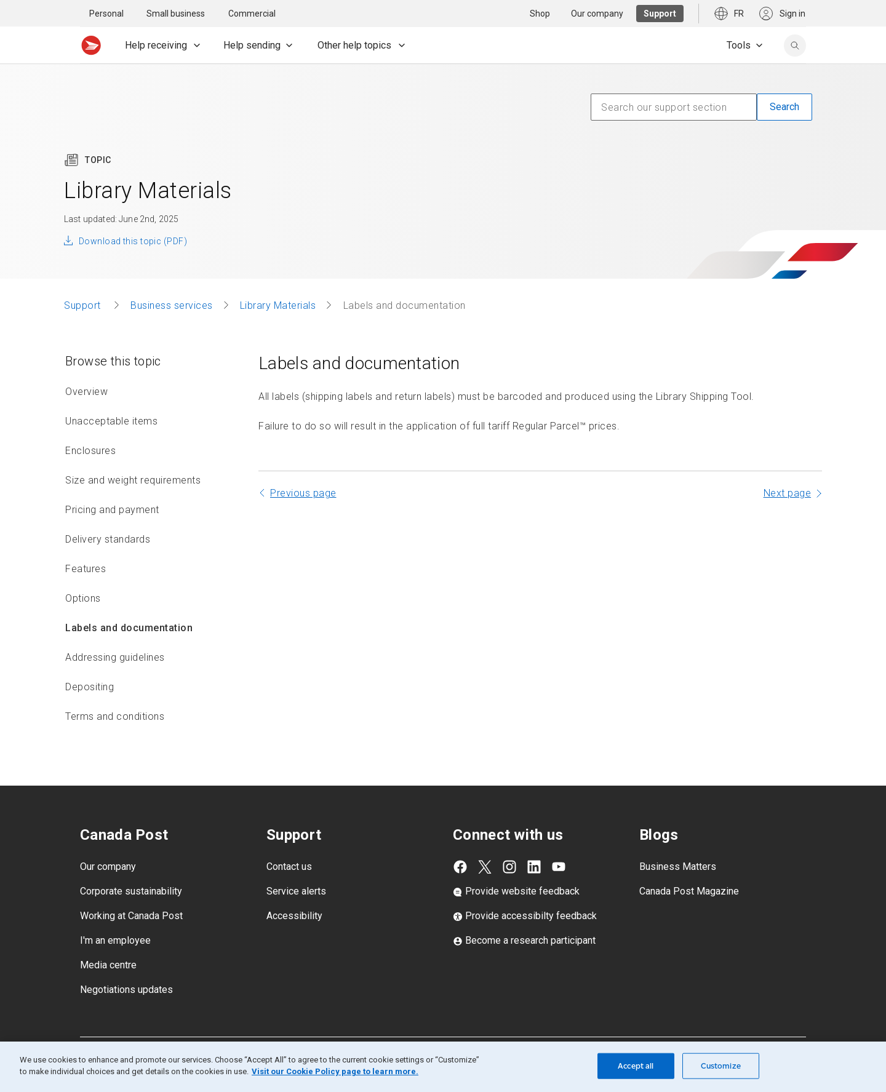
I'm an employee (115, 940)
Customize (721, 1065)
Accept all (635, 1065)
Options (83, 598)
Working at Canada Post (131, 916)
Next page (788, 493)
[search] (795, 45)
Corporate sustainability (131, 891)
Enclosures (90, 450)
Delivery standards (107, 539)
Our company (108, 866)
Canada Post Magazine (689, 891)
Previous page (303, 493)
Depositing (89, 687)
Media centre (108, 965)
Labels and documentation (129, 628)
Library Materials (278, 305)
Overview (86, 391)
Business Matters (677, 866)
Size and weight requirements (133, 480)
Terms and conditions (114, 716)
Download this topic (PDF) (133, 241)
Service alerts (296, 891)
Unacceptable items (111, 421)
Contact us (289, 866)
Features (85, 569)
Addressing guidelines (115, 657)
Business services (171, 305)
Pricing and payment (112, 510)
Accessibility (294, 916)
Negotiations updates (126, 989)
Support (83, 305)
